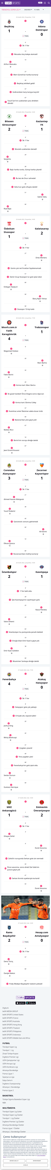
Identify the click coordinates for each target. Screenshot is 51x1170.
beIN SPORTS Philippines (12, 1031)
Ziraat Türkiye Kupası (10, 1053)
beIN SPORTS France (10, 1018)
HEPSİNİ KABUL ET (14, 1160)
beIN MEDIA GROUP (10, 1011)
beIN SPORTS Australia (11, 1021)
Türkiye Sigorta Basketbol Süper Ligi (16, 1099)
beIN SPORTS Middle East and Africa (16, 1038)
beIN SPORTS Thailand (11, 1028)
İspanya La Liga (8, 1077)
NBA (4, 1103)
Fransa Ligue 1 (8, 1074)
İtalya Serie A (7, 1080)
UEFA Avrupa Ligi (9, 1063)
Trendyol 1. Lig (8, 1050)
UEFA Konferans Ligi (10, 1067)
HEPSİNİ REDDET (37, 1160)
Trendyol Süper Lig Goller (12, 1111)
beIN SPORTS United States (13, 1014)
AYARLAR (25, 1165)
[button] (12, 3)
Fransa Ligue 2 (8, 1090)
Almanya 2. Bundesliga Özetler (14, 1132)
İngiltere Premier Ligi (11, 1057)
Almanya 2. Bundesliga (11, 1087)
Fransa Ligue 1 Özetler (11, 1128)
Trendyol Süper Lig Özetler (13, 1115)
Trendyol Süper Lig (10, 1047)
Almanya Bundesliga (10, 1070)
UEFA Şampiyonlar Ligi (11, 1060)
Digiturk (6, 1008)
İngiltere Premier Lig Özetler (13, 1121)
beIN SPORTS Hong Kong (12, 1025)
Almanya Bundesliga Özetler (13, 1125)
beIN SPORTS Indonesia (12, 1035)
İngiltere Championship (11, 1084)
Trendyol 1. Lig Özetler (11, 1118)
